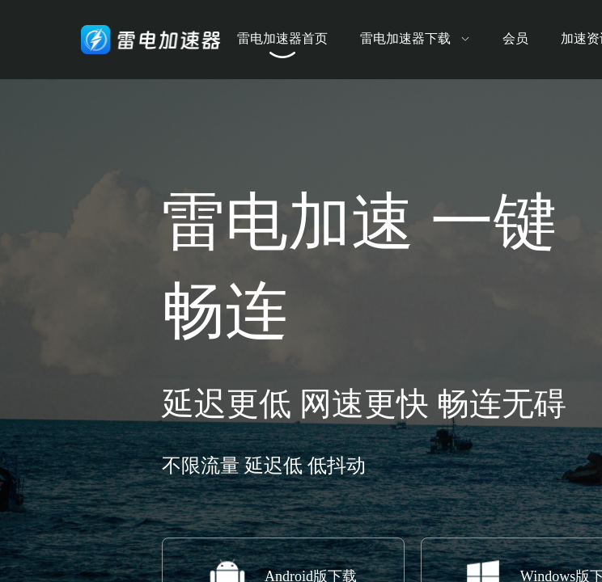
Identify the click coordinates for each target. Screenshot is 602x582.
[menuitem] (415, 39)
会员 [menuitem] (515, 38)
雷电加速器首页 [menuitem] (282, 38)
